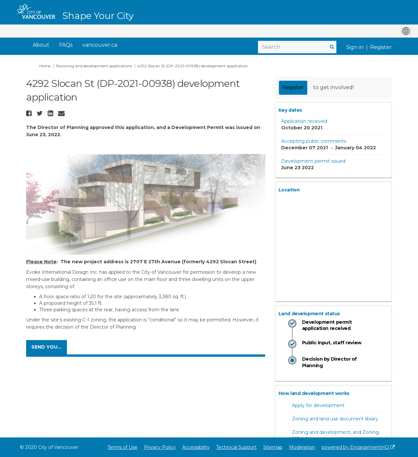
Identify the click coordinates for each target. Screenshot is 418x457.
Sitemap (272, 447)
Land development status (309, 314)
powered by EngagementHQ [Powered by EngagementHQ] (358, 447)
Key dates (290, 110)
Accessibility (196, 447)
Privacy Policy (160, 447)
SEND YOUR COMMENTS (49, 347)
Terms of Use (122, 447)
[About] (41, 45)
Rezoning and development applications (94, 65)
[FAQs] (66, 45)
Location (289, 190)
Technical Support (236, 447)
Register (381, 47)
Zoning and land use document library (335, 419)
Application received (304, 121)
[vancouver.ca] (100, 45)
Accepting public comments (313, 141)
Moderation (302, 447)
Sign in (354, 47)
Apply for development (318, 405)
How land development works (314, 393)
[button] (29, 113)
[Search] (297, 47)
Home (45, 65)
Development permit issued (313, 161)
